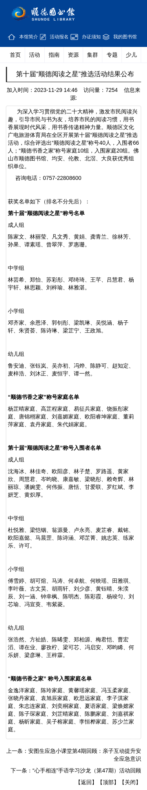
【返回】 (86, 782)
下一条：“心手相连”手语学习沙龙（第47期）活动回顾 (76, 770)
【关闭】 (130, 782)
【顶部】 (108, 782)
